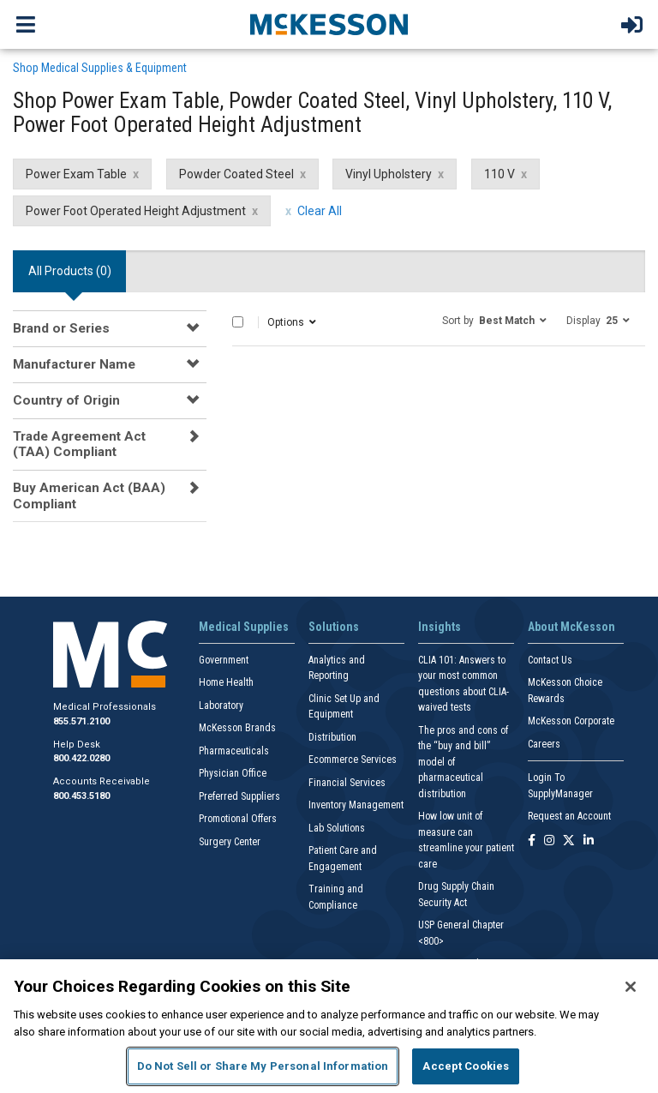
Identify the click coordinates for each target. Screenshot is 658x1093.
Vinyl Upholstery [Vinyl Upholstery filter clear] (388, 174)
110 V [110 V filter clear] (499, 174)
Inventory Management (356, 805)
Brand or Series (61, 328)
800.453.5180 (81, 796)
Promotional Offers (238, 819)
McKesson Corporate (571, 721)
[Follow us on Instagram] (549, 841)
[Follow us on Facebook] (531, 841)
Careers (544, 744)
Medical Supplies (244, 627)
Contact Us (550, 660)
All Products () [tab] (69, 271)
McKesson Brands (237, 728)
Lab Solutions (336, 828)
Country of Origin (66, 400)
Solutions (333, 627)
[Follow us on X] (569, 841)
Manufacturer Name (74, 364)
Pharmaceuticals (234, 751)
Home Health (226, 682)
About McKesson (571, 627)
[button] (494, 320)
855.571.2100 (81, 721)
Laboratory (221, 706)
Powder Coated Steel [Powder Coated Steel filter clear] (236, 174)
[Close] (630, 987)
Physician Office (232, 773)
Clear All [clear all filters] (319, 211)
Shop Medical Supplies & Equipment (100, 68)
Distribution (332, 737)
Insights (439, 627)
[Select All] (237, 321)
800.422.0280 (81, 758)
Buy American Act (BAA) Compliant (89, 495)
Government (223, 660)
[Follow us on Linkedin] (588, 841)
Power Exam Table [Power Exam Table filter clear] (76, 174)
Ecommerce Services (352, 760)
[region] (329, 1026)
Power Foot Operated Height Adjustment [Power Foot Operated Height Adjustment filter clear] (136, 211)
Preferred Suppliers (239, 796)
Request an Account (569, 816)
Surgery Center (229, 842)
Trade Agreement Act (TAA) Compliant (79, 444)
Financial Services (347, 783)
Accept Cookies (465, 1066)
